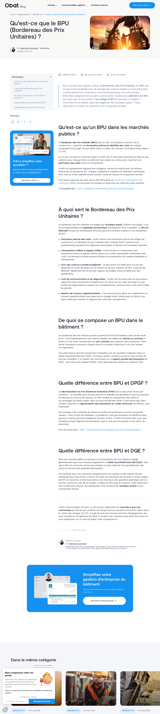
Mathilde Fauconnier (29, 48)
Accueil (12, 14)
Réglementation (24, 14)
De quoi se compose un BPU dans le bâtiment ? (29, 97)
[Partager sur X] (30, 121)
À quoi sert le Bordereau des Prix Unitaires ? (28, 90)
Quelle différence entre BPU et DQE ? (30, 107)
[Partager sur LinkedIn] (18, 121)
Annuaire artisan (99, 5)
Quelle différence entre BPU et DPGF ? (30, 103)
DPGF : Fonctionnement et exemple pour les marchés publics (109, 430)
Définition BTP (38, 14)
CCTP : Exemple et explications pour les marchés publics (105, 189)
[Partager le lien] (12, 121)
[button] (31, 180)
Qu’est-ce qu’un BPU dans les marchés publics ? (30, 83)
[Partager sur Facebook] (24, 121)
